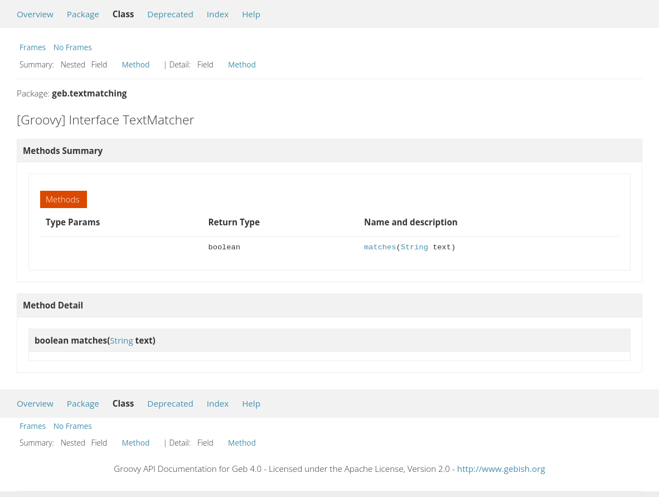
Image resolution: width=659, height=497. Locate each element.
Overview (35, 14)
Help (251, 14)
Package (83, 14)
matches (380, 247)
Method (136, 64)
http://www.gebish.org (501, 468)
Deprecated (170, 14)
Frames (33, 47)
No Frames (73, 47)
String (414, 247)
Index (218, 14)
